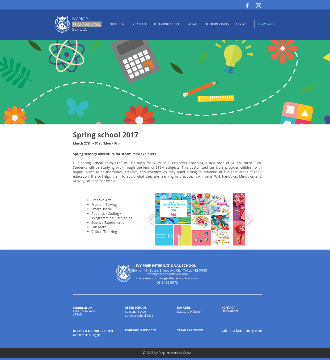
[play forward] (249, 219)
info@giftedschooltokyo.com (167, 274)
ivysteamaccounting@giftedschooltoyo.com (167, 278)
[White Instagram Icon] (258, 5)
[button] (192, 219)
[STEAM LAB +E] (266, 24)
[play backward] (151, 219)
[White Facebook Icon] (247, 5)
